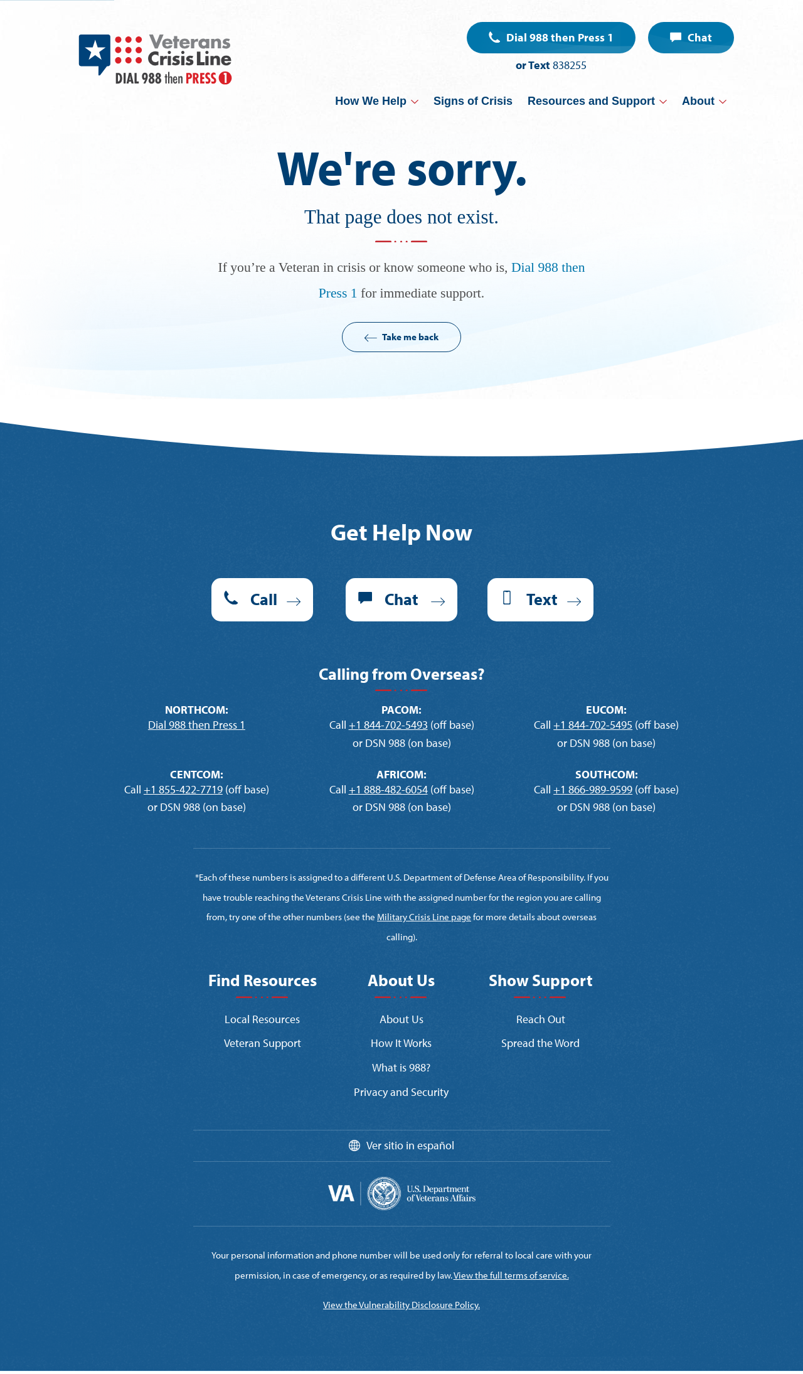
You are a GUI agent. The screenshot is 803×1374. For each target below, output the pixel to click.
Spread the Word (540, 1043)
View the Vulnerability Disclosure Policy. (401, 1305)
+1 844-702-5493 (388, 724)
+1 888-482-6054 (388, 789)
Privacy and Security (401, 1092)
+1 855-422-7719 (183, 789)
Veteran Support (262, 1043)
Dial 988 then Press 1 (560, 37)
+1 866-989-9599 (592, 789)
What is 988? (401, 1067)
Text (542, 599)
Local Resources (262, 1019)
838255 (570, 65)
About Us (401, 1019)
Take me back (410, 337)
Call (263, 599)
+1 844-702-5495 (592, 724)
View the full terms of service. (511, 1275)
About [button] (698, 101)
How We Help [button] (371, 101)
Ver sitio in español (410, 1145)
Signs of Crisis (473, 101)
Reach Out (540, 1019)
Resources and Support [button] (591, 101)
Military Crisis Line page (424, 917)
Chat (700, 37)
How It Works (401, 1043)
